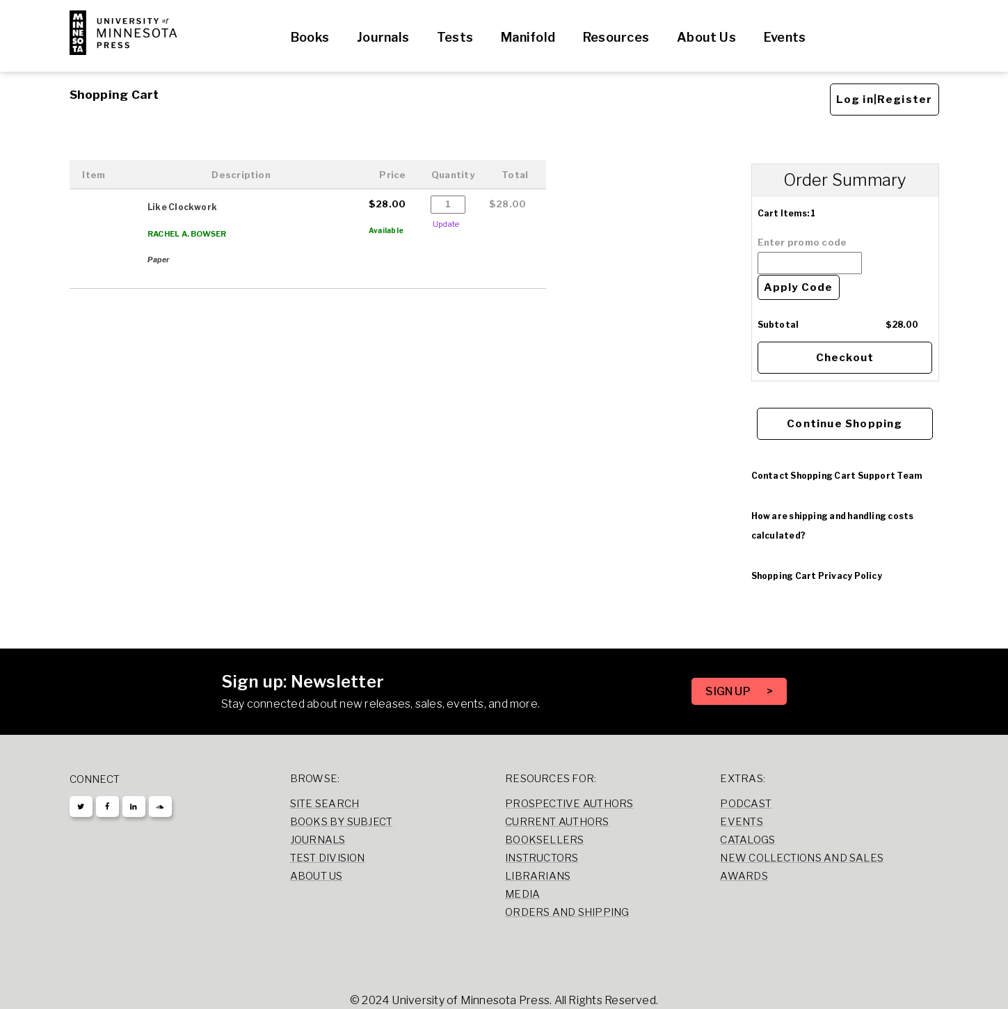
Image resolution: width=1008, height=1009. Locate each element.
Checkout (845, 357)
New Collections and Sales (801, 858)
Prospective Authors (569, 803)
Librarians (537, 876)
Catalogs (747, 840)
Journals (383, 37)
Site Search (325, 803)
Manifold (528, 37)
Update (446, 224)
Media (522, 894)
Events (785, 37)
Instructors (542, 858)
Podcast (745, 803)
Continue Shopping (844, 424)
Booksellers (544, 840)
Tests (455, 37)
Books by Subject (341, 822)
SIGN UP (729, 691)
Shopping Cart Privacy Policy (816, 576)
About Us (706, 37)
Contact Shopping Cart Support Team (836, 475)
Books (310, 37)
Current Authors (557, 822)
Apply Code (798, 287)
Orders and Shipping (567, 912)
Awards (743, 876)
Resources (616, 37)
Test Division (327, 858)
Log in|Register (884, 99)
